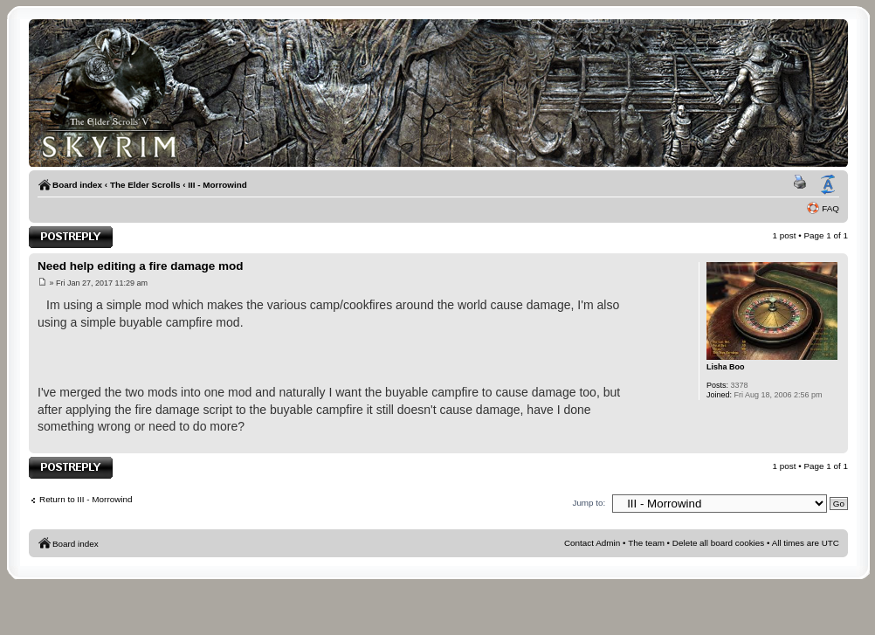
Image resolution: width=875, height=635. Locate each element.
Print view (802, 185)
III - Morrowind (217, 185)
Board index (77, 185)
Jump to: (588, 502)
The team (646, 543)
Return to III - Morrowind (85, 499)
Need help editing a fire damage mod (141, 266)
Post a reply (71, 237)
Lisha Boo (725, 366)
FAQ (830, 208)
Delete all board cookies (718, 543)
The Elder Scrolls (145, 185)
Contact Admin (592, 543)
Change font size (827, 185)
